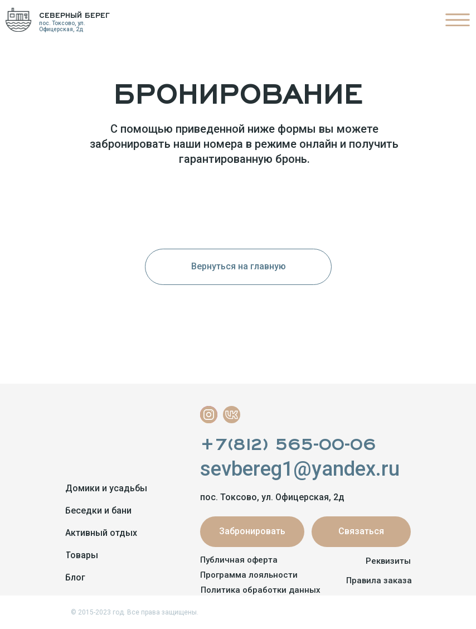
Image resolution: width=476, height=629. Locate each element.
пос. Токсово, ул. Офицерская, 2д (62, 26)
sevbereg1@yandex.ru (300, 469)
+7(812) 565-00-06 (288, 442)
